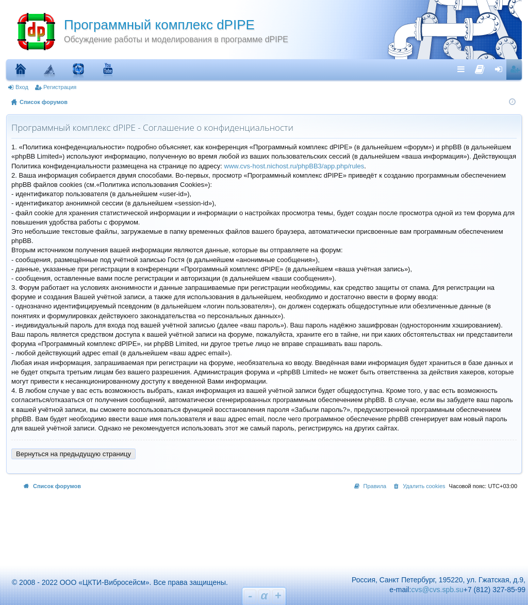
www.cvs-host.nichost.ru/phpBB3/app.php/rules (294, 166)
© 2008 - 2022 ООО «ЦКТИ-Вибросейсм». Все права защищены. (115, 582)
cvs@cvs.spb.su (437, 589)
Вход (21, 87)
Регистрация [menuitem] (516, 69)
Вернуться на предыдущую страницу (73, 454)
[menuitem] (480, 67)
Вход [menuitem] (501, 69)
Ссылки (463, 69)
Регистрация (59, 87)
